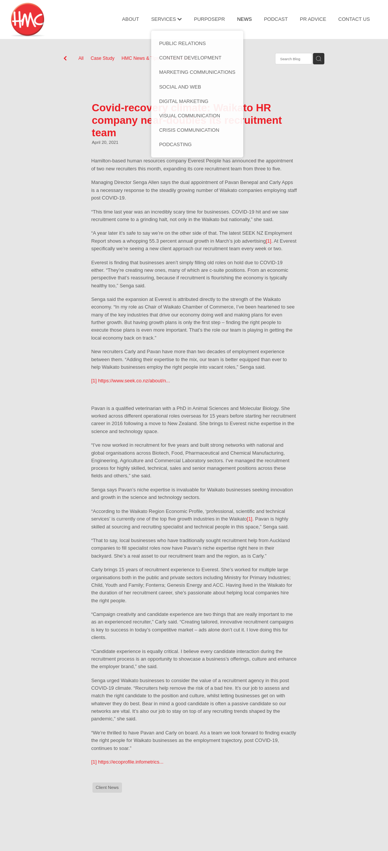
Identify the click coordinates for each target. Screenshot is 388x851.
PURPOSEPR (209, 19)
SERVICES (166, 19)
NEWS (244, 19)
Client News (178, 58)
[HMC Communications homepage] (47, 20)
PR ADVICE (313, 19)
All (81, 58)
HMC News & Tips (140, 58)
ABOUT (130, 19)
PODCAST (276, 19)
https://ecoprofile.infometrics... (131, 762)
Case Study (102, 58)
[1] (268, 241)
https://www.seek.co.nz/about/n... (134, 380)
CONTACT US (354, 19)
